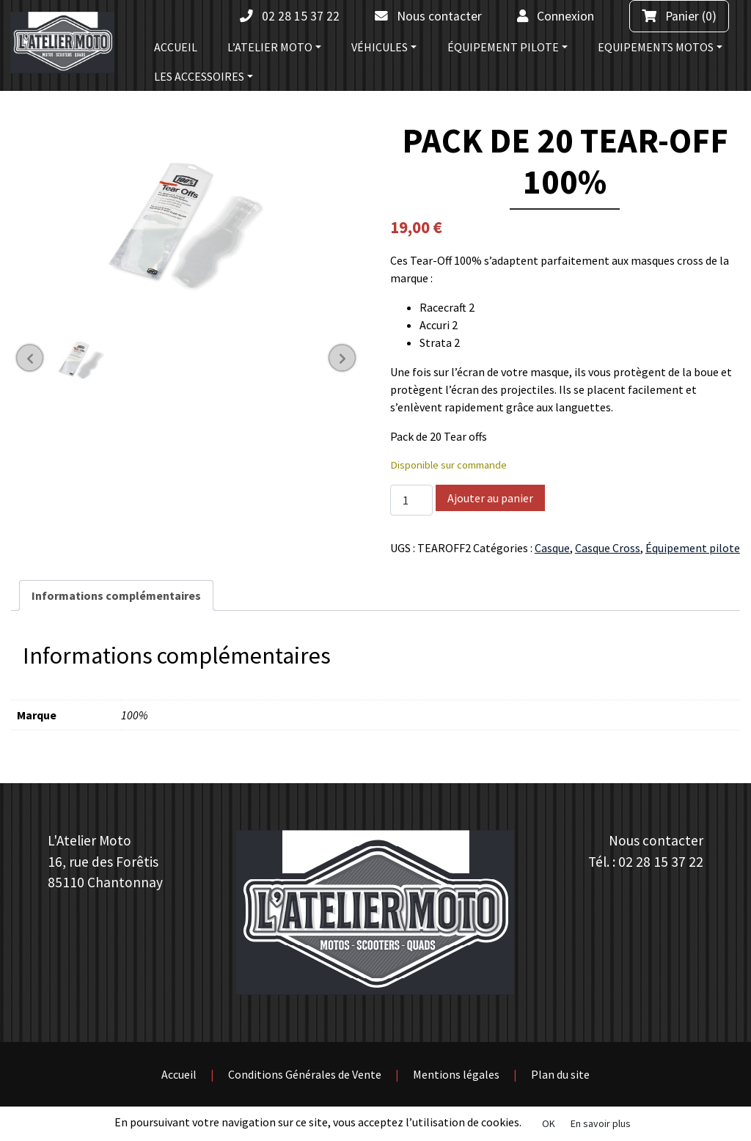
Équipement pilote (692, 547)
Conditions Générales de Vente (304, 1074)
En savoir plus (601, 1123)
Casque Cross (607, 547)
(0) (679, 16)
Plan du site (560, 1074)
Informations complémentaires (116, 595)
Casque (552, 547)
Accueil (179, 1074)
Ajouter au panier (490, 498)
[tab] (116, 595)
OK (548, 1123)
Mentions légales (456, 1074)
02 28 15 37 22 (660, 861)
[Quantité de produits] (411, 500)
